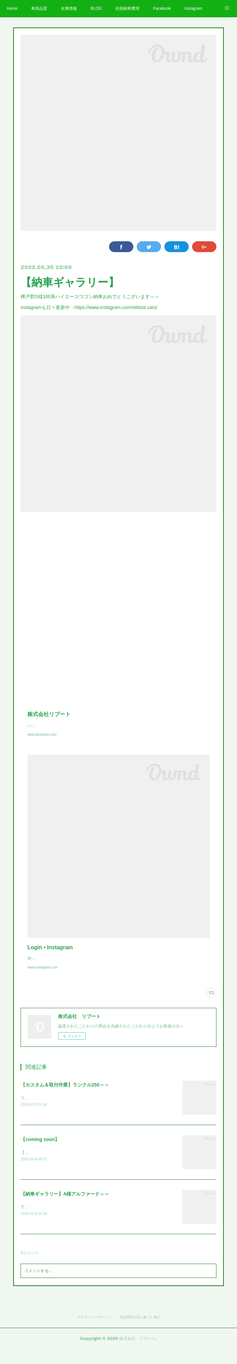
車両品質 (39, 8)
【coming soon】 (40, 1153)
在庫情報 (69, 8)
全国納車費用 (127, 8)
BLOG (96, 8)
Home (12, 8)
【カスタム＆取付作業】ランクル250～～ (65, 1098)
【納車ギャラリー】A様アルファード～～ (65, 1208)
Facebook (162, 8)
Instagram (193, 8)
